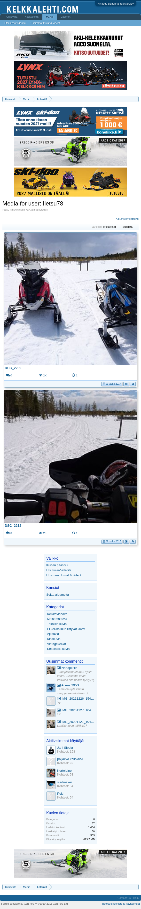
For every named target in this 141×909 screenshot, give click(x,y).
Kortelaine (64, 770)
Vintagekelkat (56, 644)
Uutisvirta (11, 16)
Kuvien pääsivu (57, 565)
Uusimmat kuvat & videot (63, 575)
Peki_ (61, 793)
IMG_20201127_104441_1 (76, 710)
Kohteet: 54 (65, 786)
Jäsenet (65, 16)
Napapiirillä (67, 668)
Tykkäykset (111, 226)
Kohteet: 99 (65, 763)
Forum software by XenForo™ (35, 903)
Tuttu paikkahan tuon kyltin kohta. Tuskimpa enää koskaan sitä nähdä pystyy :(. (76, 676)
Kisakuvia (54, 639)
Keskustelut (32, 16)
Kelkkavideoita (57, 614)
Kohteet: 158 (66, 751)
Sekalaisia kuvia (58, 649)
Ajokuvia (53, 634)
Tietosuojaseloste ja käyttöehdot (121, 903)
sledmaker (64, 782)
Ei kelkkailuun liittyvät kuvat (66, 629)
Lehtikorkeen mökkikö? (72, 725)
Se (59, 714)
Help (136, 897)
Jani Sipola (65, 747)
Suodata (129, 226)
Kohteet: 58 (65, 774)
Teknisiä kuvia (57, 624)
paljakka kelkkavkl (70, 759)
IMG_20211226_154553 (76, 698)
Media (50, 16)
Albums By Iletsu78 (127, 218)
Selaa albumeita (57, 594)
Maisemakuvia (57, 619)
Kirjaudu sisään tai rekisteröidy (116, 3)
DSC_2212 (13, 526)
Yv (59, 702)
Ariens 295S (68, 685)
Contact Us (124, 897)
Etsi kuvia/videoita (58, 570)
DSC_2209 (13, 368)
